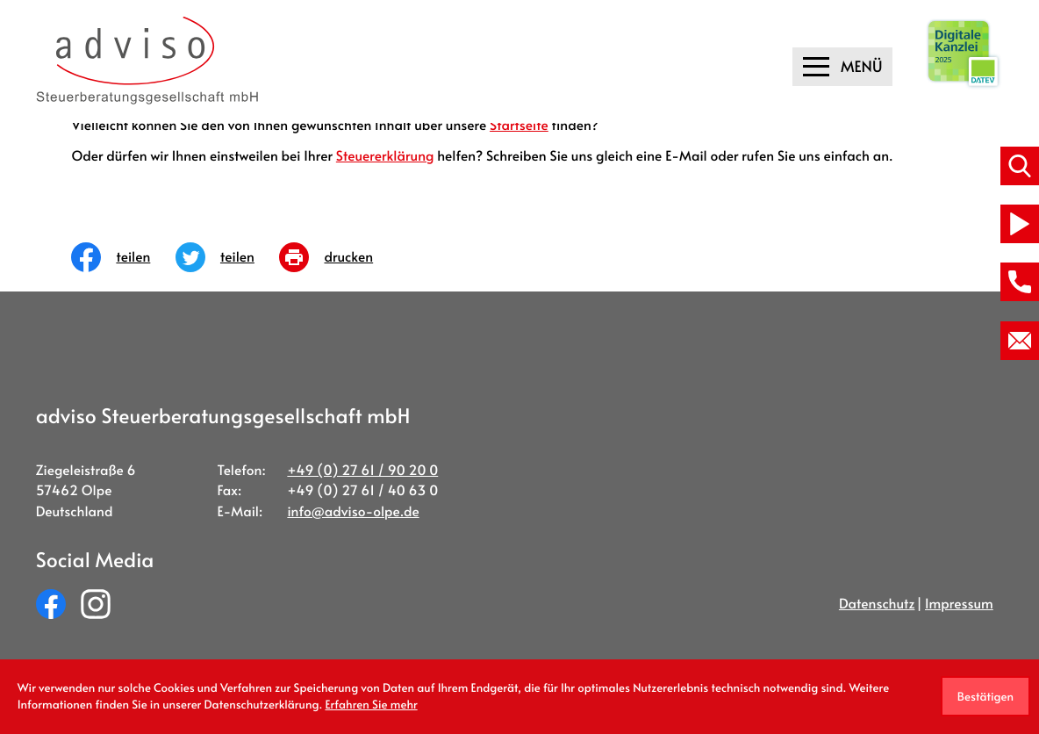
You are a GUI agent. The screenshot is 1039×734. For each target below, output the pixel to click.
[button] (1019, 282)
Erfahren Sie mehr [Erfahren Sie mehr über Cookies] (371, 704)
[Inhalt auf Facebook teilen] (123, 257)
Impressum (959, 603)
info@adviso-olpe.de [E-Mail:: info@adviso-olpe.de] (353, 511)
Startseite (519, 125)
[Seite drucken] (338, 257)
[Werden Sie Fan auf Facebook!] (51, 604)
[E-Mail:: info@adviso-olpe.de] (1019, 340)
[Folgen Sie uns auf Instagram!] (96, 604)
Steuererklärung (385, 156)
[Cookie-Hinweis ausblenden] (985, 696)
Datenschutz (877, 603)
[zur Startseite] (148, 61)
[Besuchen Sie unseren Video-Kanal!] (1019, 224)
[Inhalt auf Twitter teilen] (228, 257)
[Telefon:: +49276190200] (362, 470)
